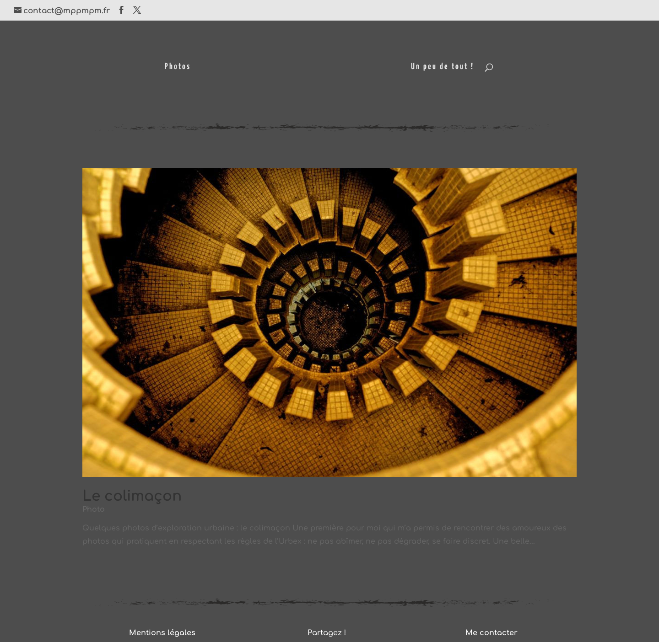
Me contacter (491, 633)
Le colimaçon (132, 496)
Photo (93, 509)
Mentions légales (162, 633)
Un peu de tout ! (442, 67)
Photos (178, 67)
